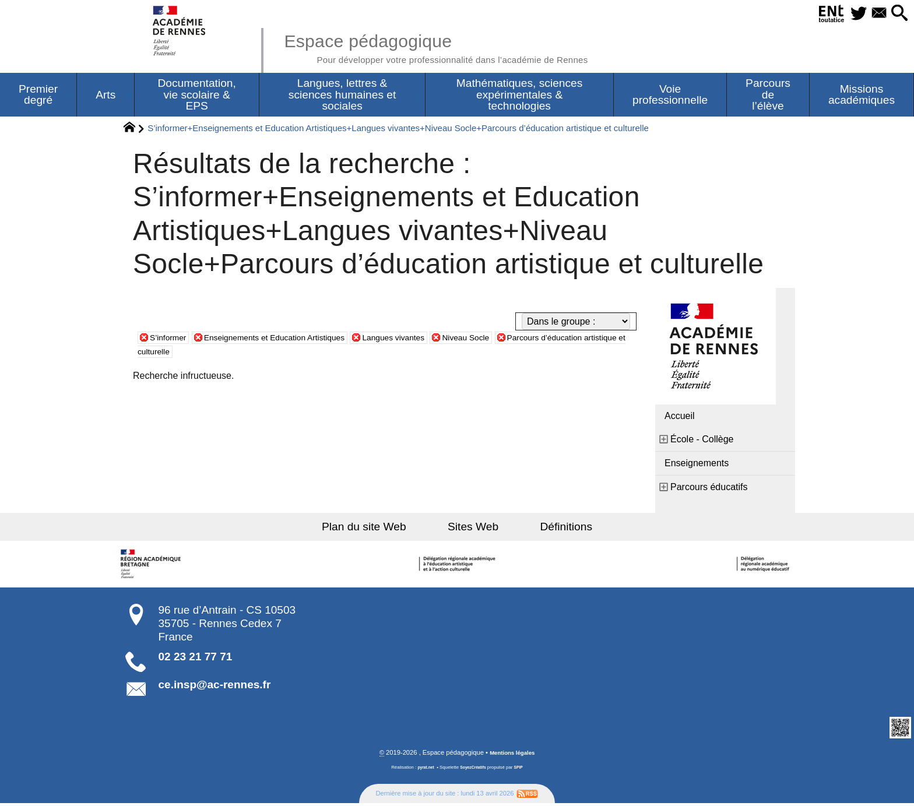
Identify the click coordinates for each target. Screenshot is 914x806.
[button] (896, 13)
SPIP (521, 770)
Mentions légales (512, 755)
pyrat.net (423, 770)
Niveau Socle (510, 339)
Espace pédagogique (461, 47)
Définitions (550, 529)
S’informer (171, 339)
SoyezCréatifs (474, 770)
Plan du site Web (380, 529)
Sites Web (473, 529)
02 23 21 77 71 (196, 659)
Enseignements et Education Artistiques (292, 339)
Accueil (680, 418)
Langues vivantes (428, 339)
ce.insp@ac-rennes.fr (215, 687)
